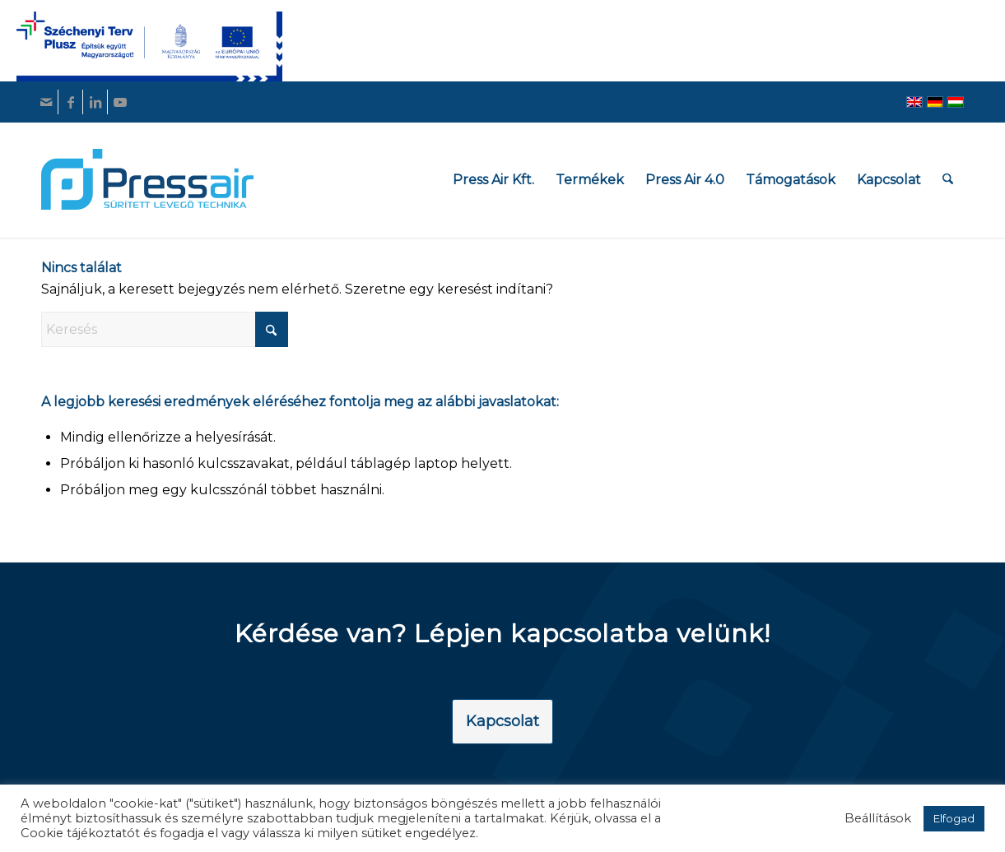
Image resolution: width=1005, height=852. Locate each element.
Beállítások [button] (877, 818)
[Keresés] (949, 180)
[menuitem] (494, 180)
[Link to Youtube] (120, 102)
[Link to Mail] (46, 102)
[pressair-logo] (147, 179)
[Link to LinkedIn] (95, 102)
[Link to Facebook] (70, 102)
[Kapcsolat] (502, 722)
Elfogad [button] (954, 818)
